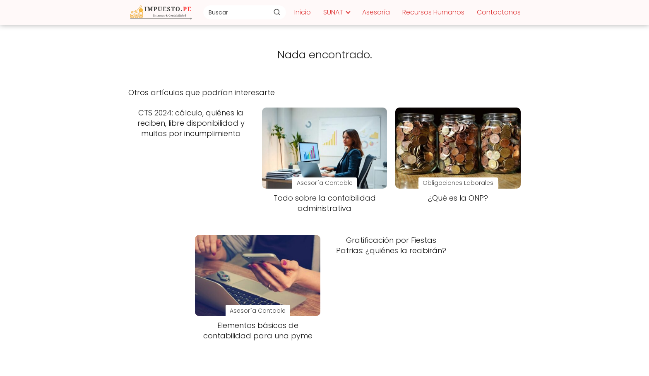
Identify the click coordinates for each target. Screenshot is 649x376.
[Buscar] (277, 12)
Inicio (302, 12)
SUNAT (333, 12)
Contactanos (499, 12)
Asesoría (376, 12)
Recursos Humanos (433, 12)
